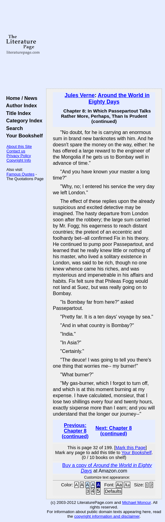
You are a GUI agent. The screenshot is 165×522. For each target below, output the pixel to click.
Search (13, 128)
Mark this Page (131, 447)
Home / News (20, 98)
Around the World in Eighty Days (119, 98)
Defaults (113, 491)
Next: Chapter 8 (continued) (114, 430)
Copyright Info (18, 160)
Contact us (15, 151)
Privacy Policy (18, 155)
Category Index (22, 120)
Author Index (20, 105)
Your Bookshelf (23, 135)
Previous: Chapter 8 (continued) (75, 431)
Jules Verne (80, 95)
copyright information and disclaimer (106, 516)
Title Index (17, 113)
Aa (119, 484)
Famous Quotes (20, 174)
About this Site (19, 146)
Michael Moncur (136, 502)
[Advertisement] (104, 45)
